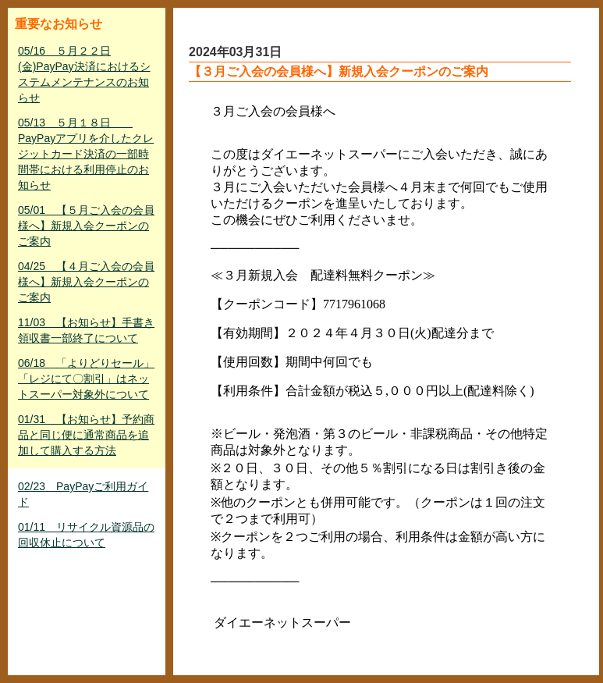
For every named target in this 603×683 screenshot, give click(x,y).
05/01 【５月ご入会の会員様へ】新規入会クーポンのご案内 (86, 225)
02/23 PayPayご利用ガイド (83, 494)
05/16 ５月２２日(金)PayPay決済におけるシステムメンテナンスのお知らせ (84, 74)
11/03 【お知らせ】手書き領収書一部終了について (86, 330)
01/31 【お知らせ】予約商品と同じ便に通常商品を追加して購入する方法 (86, 435)
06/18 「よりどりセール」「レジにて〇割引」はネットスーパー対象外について (86, 378)
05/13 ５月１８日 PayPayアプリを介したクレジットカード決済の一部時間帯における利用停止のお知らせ (86, 153)
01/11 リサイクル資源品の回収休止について (86, 535)
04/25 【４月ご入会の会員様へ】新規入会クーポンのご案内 (86, 282)
